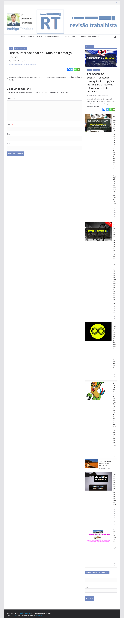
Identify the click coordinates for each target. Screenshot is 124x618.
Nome (10, 125)
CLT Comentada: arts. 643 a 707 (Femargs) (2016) (23, 78)
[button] (97, 36)
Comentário (12, 98)
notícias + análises (35, 37)
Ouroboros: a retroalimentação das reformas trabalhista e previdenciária (114, 345)
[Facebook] (68, 69)
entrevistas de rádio (53, 37)
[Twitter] (71, 69)
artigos (66, 37)
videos (74, 37)
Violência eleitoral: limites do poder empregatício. (114, 490)
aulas (10, 48)
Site (8, 143)
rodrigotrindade (23, 61)
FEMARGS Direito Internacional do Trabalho (23, 64)
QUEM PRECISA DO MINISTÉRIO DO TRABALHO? (105, 464)
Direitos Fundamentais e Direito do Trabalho (64, 77)
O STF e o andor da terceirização (114, 540)
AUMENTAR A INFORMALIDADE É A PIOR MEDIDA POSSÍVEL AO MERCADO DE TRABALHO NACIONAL (114, 413)
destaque (96, 70)
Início (23, 37)
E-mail (9, 134)
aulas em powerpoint (88, 37)
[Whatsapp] (75, 69)
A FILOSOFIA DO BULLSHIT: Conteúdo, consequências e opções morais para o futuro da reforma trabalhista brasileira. (100, 82)
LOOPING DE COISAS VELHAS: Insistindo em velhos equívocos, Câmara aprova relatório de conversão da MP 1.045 (114, 263)
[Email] (78, 69)
